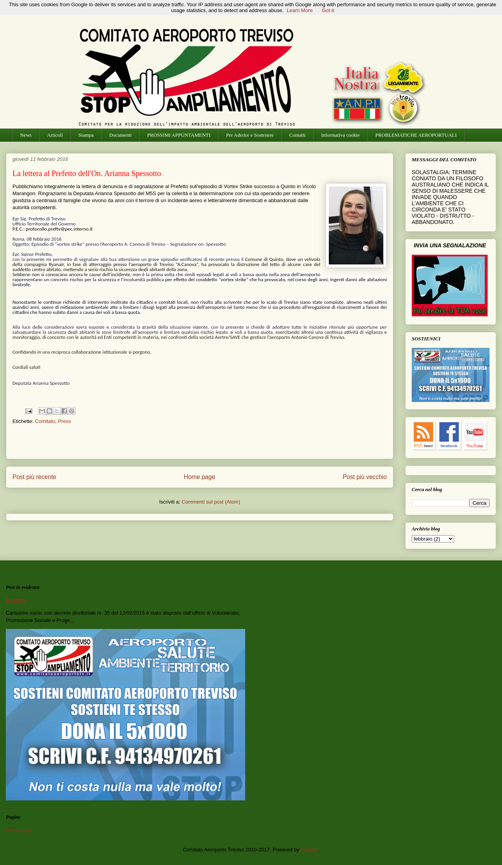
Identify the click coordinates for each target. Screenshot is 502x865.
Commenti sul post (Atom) (211, 502)
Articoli (55, 135)
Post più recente (34, 477)
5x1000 (16, 600)
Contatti (297, 135)
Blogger (309, 850)
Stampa (86, 135)
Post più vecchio (364, 477)
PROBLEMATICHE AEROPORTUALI (415, 135)
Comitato (45, 421)
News (26, 135)
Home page (199, 477)
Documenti (120, 135)
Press (64, 421)
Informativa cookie (340, 135)
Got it (328, 10)
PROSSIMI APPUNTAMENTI (179, 135)
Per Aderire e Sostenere (250, 135)
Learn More (299, 10)
